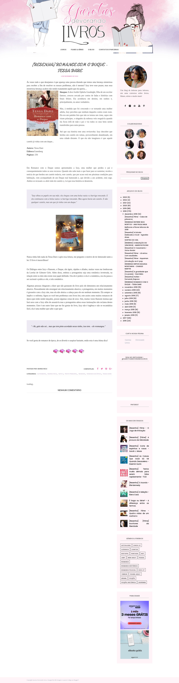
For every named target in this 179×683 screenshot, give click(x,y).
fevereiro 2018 (130, 312)
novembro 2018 (131, 287)
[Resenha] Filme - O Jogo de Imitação (139, 429)
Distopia (124, 553)
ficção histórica (128, 582)
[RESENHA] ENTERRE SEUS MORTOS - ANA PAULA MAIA (136, 223)
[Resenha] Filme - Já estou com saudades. (136, 254)
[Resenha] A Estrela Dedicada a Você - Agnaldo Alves (136, 234)
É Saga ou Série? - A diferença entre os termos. (139, 503)
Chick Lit (137, 545)
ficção (132, 578)
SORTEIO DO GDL (131, 240)
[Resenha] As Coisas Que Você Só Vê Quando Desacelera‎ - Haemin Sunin (139, 460)
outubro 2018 (130, 290)
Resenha (82, 374)
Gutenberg (41, 374)
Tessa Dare (107, 374)
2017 (124, 318)
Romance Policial (128, 570)
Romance (125, 562)
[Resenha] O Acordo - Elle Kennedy (139, 483)
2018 (124, 211)
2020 (125, 205)
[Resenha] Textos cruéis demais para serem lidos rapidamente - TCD (139, 473)
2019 (124, 208)
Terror (124, 574)
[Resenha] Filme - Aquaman (136, 258)
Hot (142, 553)
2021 (124, 203)
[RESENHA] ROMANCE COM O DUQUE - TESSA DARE (136, 283)
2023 (125, 197)
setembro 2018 (131, 293)
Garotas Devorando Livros (40, 680)
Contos (135, 549)
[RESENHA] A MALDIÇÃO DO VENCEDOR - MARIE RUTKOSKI (136, 244)
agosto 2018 (130, 295)
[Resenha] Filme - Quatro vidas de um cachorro (139, 513)
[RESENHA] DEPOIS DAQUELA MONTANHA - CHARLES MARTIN (136, 266)
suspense (142, 582)
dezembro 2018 (131, 214)
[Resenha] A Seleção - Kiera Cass (139, 493)
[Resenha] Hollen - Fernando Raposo (133, 278)
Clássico (125, 549)
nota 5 (60, 374)
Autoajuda (126, 545)
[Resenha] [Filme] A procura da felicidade (139, 438)
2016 (124, 321)
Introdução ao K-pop (134, 261)
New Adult (132, 558)
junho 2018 (129, 301)
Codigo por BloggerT (73, 680)
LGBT (123, 558)
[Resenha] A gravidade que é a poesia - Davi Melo (136, 272)
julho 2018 (129, 298)
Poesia (141, 558)
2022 (125, 200)
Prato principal (71, 374)
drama (124, 578)
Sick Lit (141, 570)
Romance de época (94, 374)
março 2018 (129, 309)
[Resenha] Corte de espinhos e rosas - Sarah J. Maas (139, 448)
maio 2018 (129, 304)
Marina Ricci (52, 374)
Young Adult (135, 574)
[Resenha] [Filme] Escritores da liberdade (139, 523)
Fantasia (134, 553)
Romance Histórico (129, 566)
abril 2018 (129, 307)
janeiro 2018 (129, 315)
